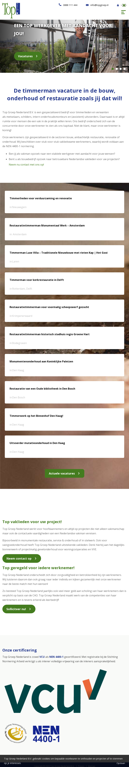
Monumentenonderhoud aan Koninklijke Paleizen (41, 361)
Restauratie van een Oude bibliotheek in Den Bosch (42, 388)
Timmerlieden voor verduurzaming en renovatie (41, 198)
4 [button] (125, 69)
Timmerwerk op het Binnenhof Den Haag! (36, 416)
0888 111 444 (70, 5)
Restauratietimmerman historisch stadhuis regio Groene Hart (50, 334)
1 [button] (113, 69)
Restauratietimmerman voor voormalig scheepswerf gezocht (49, 307)
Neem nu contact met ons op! (26, 164)
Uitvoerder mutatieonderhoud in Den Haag (37, 443)
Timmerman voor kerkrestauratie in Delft (37, 280)
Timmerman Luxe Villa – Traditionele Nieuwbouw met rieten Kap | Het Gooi (59, 252)
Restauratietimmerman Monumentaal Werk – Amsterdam (47, 225)
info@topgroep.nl (99, 5)
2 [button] (117, 69)
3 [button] (121, 69)
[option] (64, 45)
